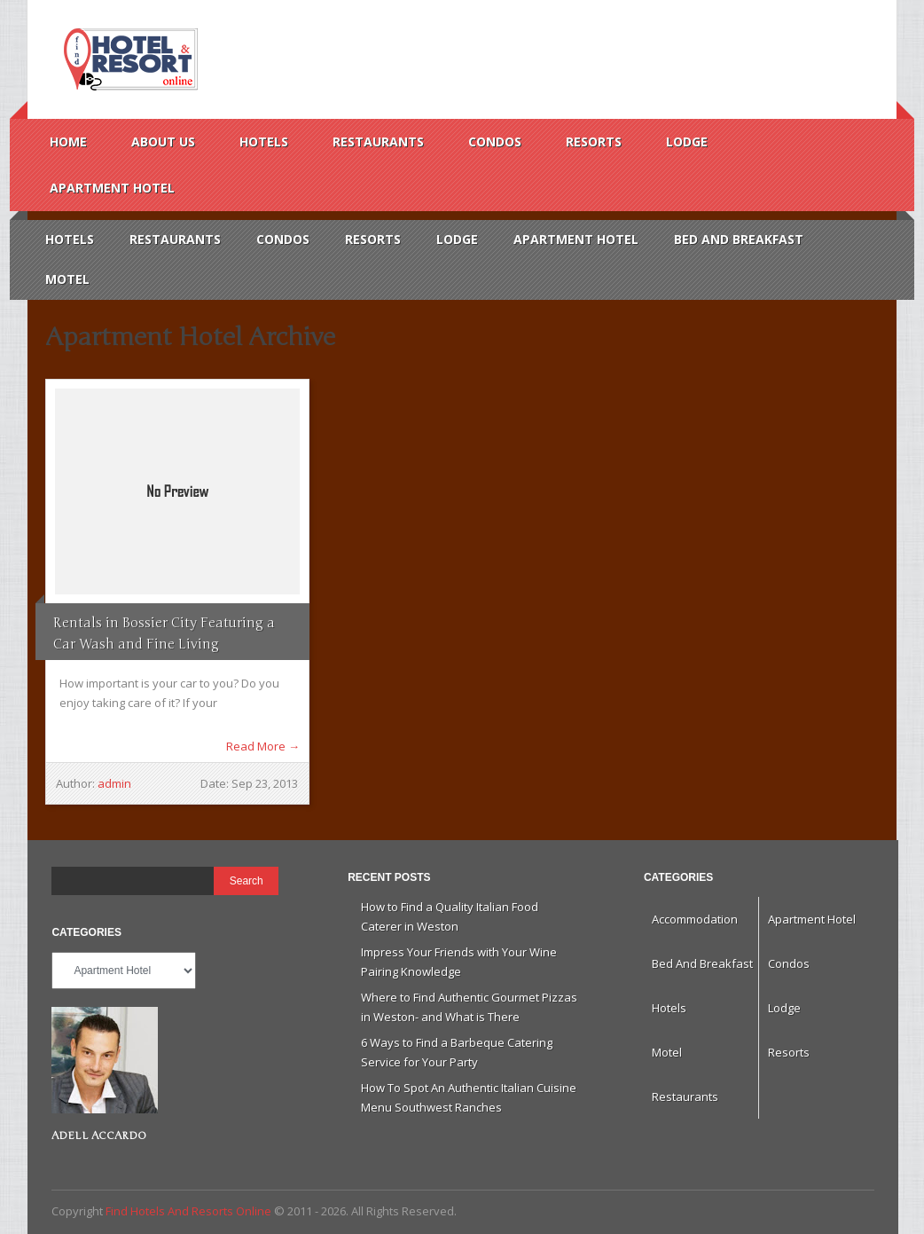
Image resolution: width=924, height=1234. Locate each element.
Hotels (263, 141)
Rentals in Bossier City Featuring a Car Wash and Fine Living (164, 633)
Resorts (594, 141)
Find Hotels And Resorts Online (128, 59)
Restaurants (378, 141)
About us (163, 141)
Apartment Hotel (112, 187)
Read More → (263, 746)
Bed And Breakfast (738, 239)
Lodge (687, 141)
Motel (67, 279)
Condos (494, 141)
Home (68, 141)
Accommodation (695, 919)
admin (114, 783)
